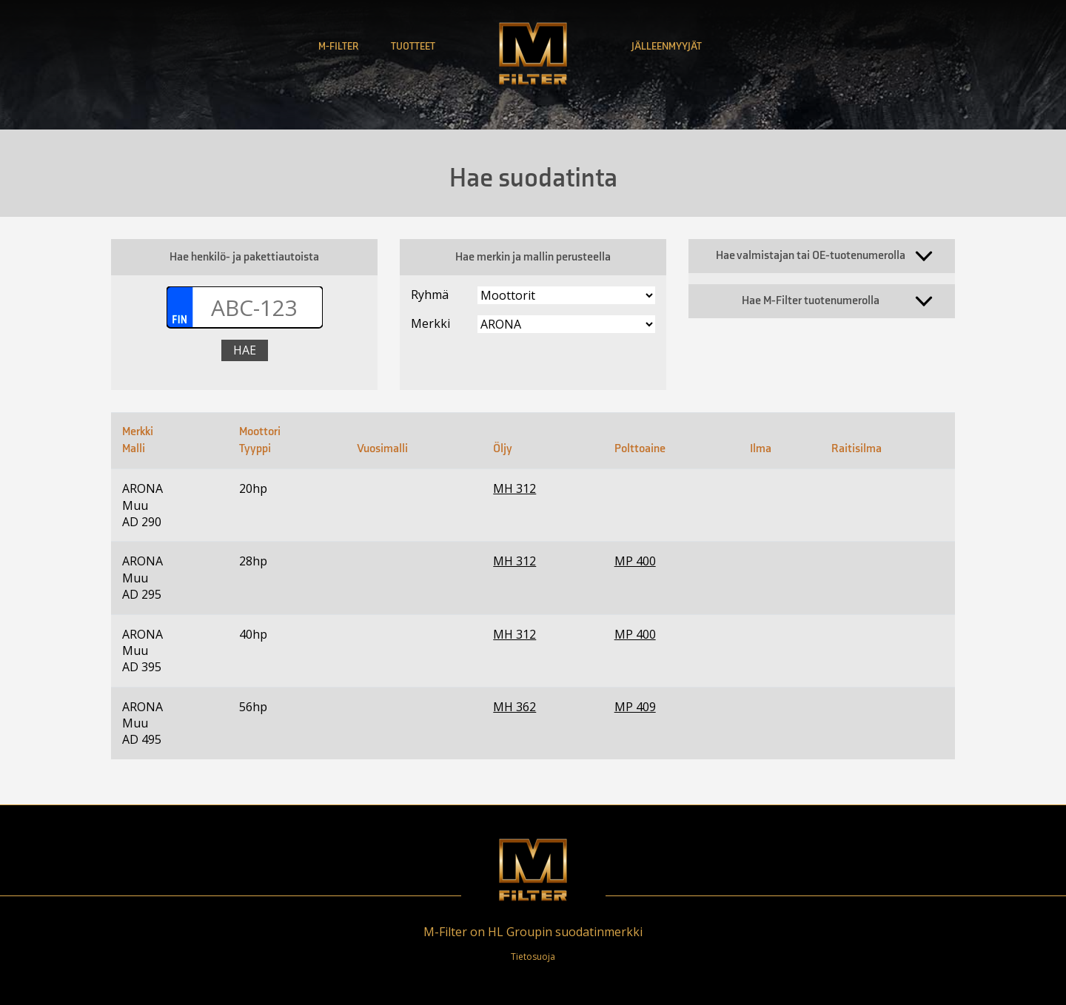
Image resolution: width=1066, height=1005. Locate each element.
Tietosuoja (533, 956)
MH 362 (514, 707)
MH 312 (514, 488)
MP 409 (635, 707)
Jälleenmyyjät (666, 46)
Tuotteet (413, 46)
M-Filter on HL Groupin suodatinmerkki (533, 932)
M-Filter (338, 46)
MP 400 (635, 561)
